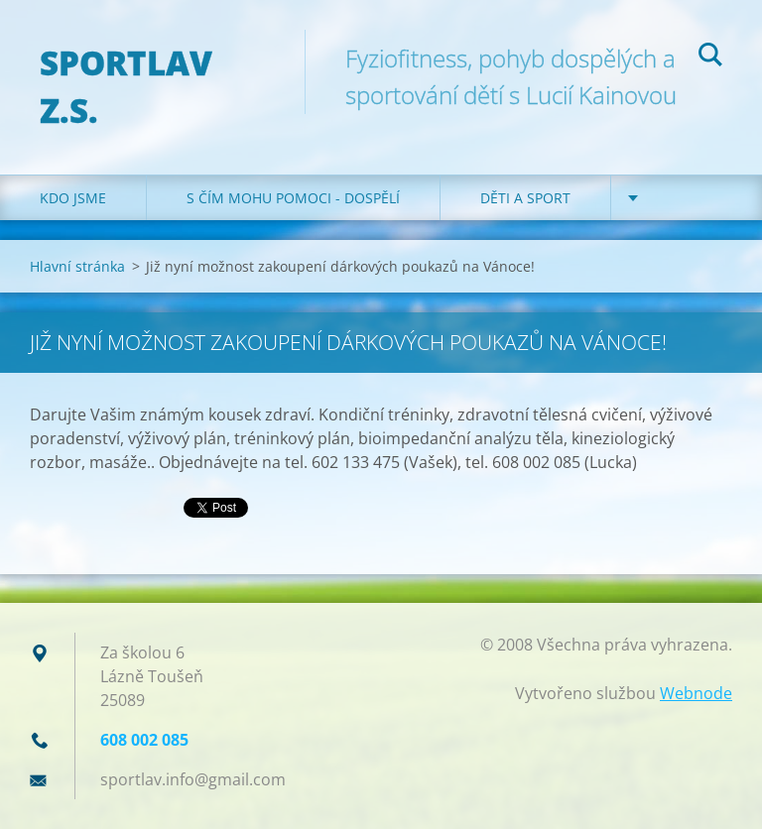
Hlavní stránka (77, 266)
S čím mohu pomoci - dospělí (293, 197)
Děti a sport (525, 197)
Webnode (696, 693)
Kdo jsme (73, 197)
